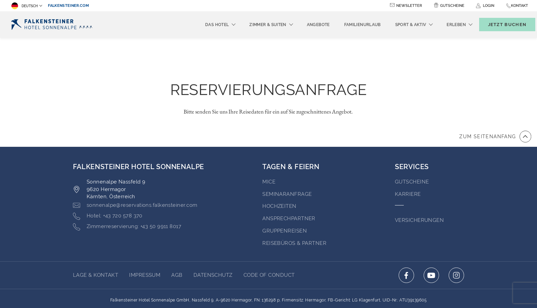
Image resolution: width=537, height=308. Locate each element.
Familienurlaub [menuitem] (351, 24)
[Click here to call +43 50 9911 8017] (127, 189)
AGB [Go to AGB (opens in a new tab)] (176, 237)
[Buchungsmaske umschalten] (500, 24)
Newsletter (409, 5)
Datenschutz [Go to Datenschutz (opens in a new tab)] (213, 237)
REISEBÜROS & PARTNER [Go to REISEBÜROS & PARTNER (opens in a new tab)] (294, 205)
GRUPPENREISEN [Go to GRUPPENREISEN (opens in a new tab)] (284, 193)
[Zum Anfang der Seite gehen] (495, 99)
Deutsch (24, 5)
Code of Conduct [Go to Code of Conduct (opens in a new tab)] (269, 237)
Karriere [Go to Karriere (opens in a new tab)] (408, 156)
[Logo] (51, 24)
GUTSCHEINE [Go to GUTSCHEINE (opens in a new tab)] (412, 144)
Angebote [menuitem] (307, 24)
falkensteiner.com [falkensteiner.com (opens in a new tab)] (68, 5)
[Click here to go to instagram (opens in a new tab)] (456, 237)
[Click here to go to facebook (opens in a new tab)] (406, 237)
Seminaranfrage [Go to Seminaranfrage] (287, 156)
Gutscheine (452, 5)
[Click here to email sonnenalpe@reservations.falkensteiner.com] (135, 167)
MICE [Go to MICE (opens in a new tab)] (268, 144)
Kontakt (519, 5)
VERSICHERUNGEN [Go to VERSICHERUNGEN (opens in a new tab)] (419, 182)
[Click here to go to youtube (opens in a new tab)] (431, 237)
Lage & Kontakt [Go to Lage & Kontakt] (95, 237)
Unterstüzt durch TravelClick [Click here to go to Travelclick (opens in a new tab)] (268, 290)
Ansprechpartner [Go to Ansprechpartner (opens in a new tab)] (288, 181)
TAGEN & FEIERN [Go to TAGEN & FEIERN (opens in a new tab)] (290, 129)
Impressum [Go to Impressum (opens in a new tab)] (144, 237)
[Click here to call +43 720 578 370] (107, 178)
